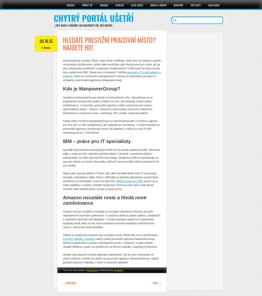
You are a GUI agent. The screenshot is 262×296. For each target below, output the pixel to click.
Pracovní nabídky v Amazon (79, 238)
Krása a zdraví (158, 5)
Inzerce (71, 5)
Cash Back (213, 5)
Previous (69, 283)
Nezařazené (93, 270)
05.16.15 (46, 41)
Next (157, 283)
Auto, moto (137, 5)
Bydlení (120, 5)
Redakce (47, 47)
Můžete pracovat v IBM (129, 181)
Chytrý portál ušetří (94, 18)
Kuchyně (178, 5)
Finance (104, 5)
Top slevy (196, 5)
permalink (118, 270)
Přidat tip (87, 5)
